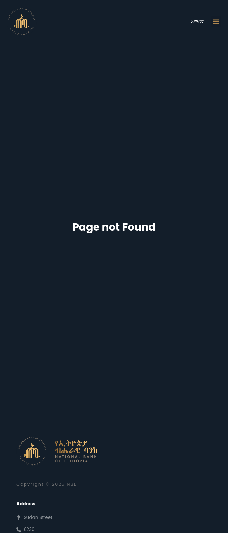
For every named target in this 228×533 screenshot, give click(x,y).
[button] (216, 21)
